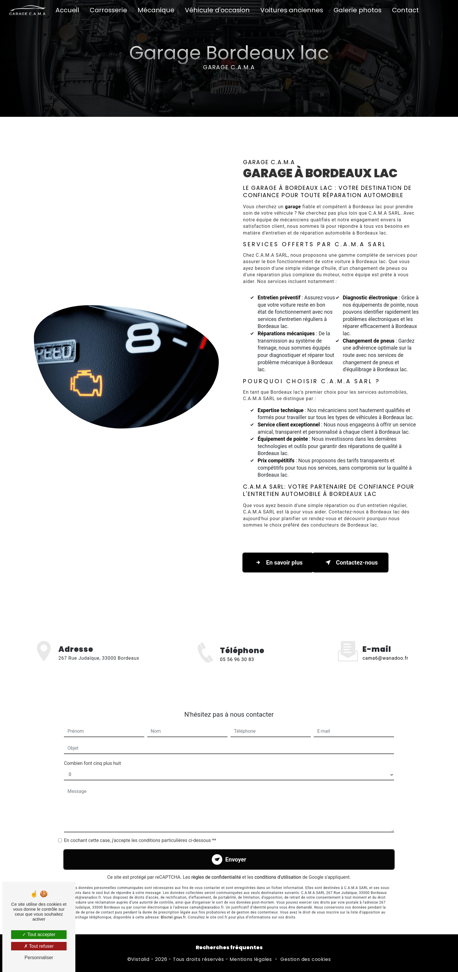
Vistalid (140, 959)
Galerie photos (357, 10)
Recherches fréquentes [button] (229, 947)
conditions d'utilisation (277, 868)
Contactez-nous (350, 562)
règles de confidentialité (216, 868)
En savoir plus (278, 562)
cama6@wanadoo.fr (385, 649)
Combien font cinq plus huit (92, 754)
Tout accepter (38, 934)
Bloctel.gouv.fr (173, 908)
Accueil (67, 10)
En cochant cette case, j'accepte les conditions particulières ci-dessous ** (140, 831)
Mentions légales (251, 959)
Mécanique (156, 10)
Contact (405, 10)
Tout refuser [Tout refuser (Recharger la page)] (39, 946)
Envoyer (235, 850)
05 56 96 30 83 (237, 668)
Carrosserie (108, 10)
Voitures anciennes (291, 10)
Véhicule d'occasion (217, 10)
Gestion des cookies (305, 959)
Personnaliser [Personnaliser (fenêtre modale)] (39, 957)
